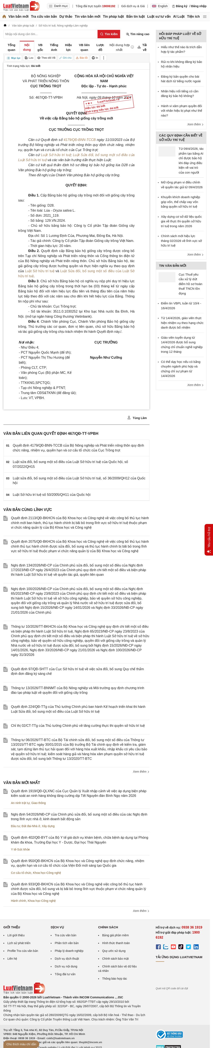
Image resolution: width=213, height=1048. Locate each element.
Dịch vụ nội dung (66, 966)
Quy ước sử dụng (114, 950)
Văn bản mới (18, 16)
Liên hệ (12, 958)
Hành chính (18, 900)
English (160, 6)
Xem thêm (141, 771)
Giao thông (38, 803)
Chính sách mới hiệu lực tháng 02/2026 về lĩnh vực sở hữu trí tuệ (181, 240)
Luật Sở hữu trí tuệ (56, 155)
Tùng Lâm (137, 418)
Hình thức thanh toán (116, 943)
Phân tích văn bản (67, 943)
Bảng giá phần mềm (115, 935)
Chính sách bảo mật (115, 958)
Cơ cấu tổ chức (21, 872)
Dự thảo (65, 16)
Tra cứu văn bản (44, 16)
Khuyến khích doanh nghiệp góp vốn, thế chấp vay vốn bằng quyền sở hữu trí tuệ (180, 201)
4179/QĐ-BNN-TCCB (80, 140)
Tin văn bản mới (87, 16)
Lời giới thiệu (15, 935)
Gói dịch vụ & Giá (133, 6)
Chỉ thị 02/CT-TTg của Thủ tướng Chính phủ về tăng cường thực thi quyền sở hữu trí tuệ (78, 725)
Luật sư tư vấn (159, 16)
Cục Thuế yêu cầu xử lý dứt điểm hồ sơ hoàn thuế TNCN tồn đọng (190, 284)
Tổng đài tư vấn (65, 974)
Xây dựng (48, 826)
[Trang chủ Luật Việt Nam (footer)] (24, 993)
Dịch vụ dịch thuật (67, 958)
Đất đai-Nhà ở (31, 826)
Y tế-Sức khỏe (20, 849)
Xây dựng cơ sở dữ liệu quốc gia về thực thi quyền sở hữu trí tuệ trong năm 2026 (181, 221)
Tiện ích (193, 16)
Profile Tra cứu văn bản (22, 950)
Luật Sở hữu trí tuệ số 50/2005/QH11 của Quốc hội (52, 494)
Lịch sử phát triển (18, 943)
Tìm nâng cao (137, 34)
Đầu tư (15, 826)
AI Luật (179, 16)
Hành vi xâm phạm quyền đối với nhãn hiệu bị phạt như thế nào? (181, 110)
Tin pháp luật (113, 16)
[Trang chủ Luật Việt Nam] (21, 6)
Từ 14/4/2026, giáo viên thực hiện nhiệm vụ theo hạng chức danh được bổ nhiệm (182, 322)
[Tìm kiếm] (109, 34)
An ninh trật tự (20, 803)
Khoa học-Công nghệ (47, 872)
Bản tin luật (135, 16)
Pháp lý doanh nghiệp (69, 950)
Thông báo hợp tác (114, 978)
